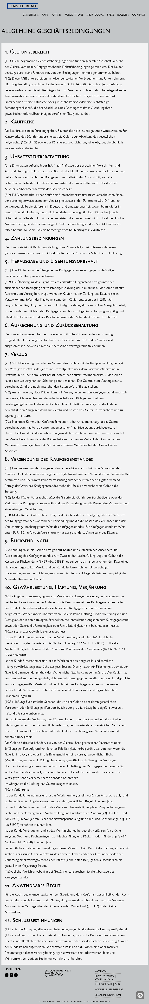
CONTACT (139, 14)
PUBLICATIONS (74, 14)
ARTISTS (57, 14)
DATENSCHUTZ (104, 978)
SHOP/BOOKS (95, 14)
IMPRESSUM (105, 1001)
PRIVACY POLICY (104, 976)
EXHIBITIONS (30, 14)
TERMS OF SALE (104, 984)
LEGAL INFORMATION (108, 994)
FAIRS (45, 14)
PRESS (110, 14)
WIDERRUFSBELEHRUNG (109, 989)
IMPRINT (94, 1001)
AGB (117, 984)
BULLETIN (123, 14)
